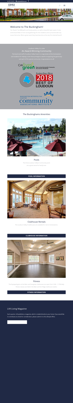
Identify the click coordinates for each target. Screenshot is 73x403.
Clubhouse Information (36, 236)
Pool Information (36, 176)
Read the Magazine (17, 322)
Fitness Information (36, 292)
